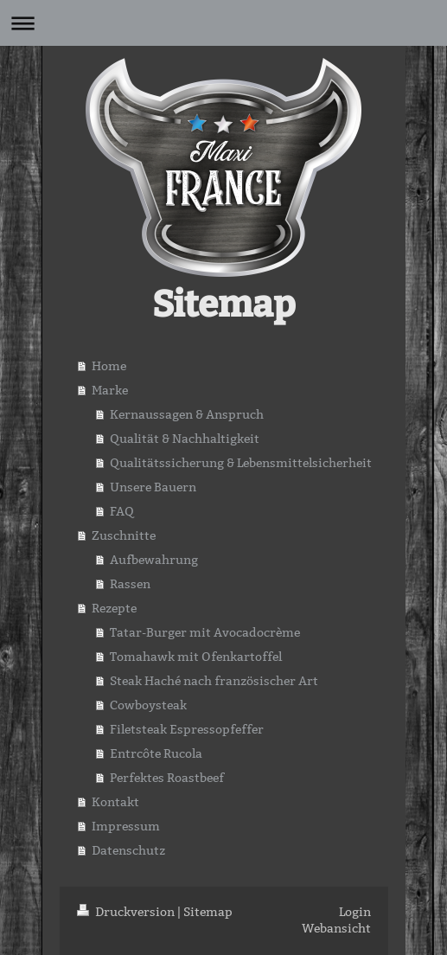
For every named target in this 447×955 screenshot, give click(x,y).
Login (355, 912)
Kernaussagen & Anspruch (187, 414)
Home (109, 366)
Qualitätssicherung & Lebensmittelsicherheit (241, 463)
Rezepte (114, 608)
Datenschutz (128, 850)
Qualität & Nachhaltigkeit (184, 438)
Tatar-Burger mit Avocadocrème (205, 632)
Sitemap (208, 912)
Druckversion (127, 912)
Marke (110, 390)
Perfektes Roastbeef (167, 777)
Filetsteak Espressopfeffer (187, 729)
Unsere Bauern (153, 487)
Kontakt (115, 802)
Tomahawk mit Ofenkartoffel (196, 656)
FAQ (122, 511)
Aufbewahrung (154, 559)
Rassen (130, 584)
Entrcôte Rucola (156, 753)
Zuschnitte (124, 535)
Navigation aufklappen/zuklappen (223, 23)
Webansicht (336, 928)
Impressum (126, 826)
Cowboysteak (148, 705)
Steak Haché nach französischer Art (214, 681)
